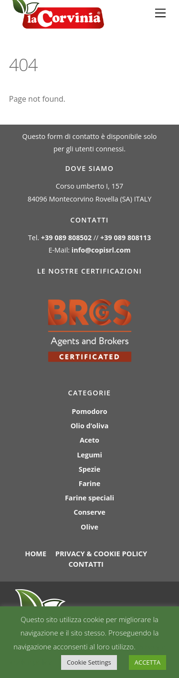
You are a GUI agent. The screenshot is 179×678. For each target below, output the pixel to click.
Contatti (85, 564)
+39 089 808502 (66, 237)
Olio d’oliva (90, 425)
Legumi (89, 454)
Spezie (89, 469)
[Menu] (160, 12)
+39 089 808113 (125, 237)
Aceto (89, 440)
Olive (89, 526)
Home (35, 553)
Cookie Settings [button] (89, 662)
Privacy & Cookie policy (101, 553)
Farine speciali (89, 497)
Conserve (89, 512)
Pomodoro (89, 411)
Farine (89, 483)
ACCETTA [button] (147, 662)
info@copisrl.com (101, 249)
